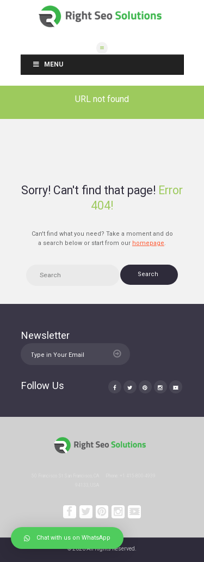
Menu (48, 64)
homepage (148, 243)
